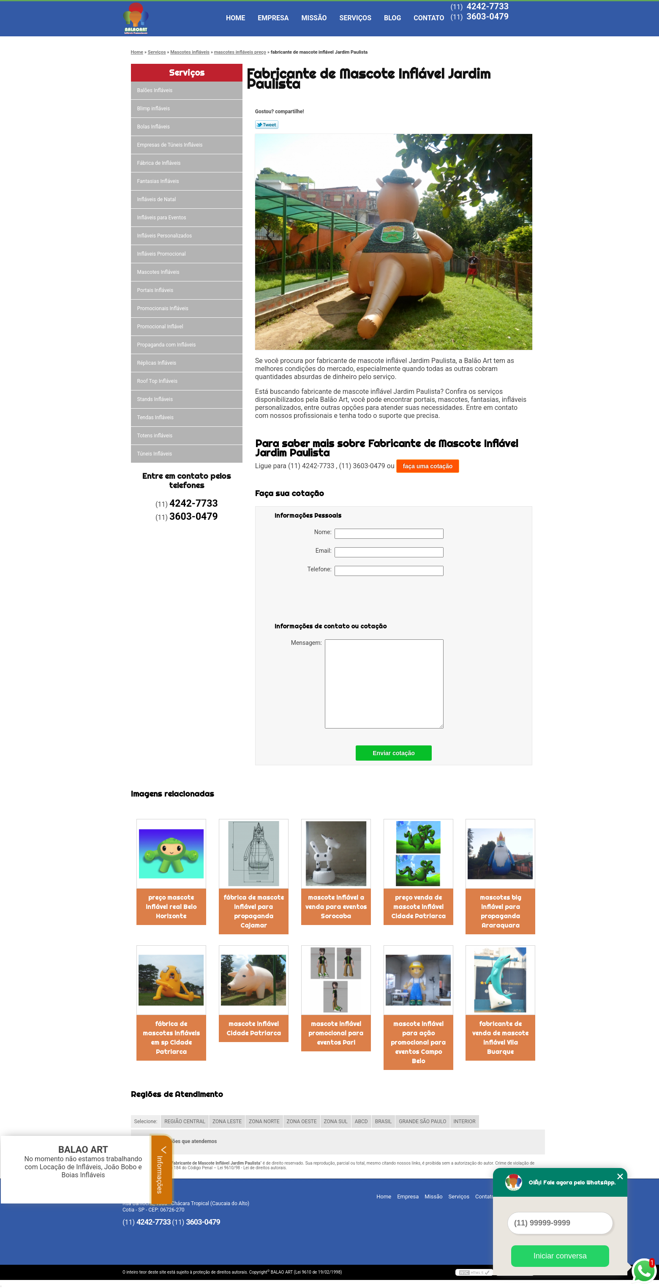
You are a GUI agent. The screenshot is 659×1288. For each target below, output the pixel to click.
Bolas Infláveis (154, 127)
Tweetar (266, 124)
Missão (314, 18)
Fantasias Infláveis (158, 181)
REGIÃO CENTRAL (184, 1121)
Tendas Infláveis (156, 417)
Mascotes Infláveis (159, 272)
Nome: (379, 534)
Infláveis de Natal (157, 199)
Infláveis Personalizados (165, 236)
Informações (162, 1170)
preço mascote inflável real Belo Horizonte (171, 907)
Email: (380, 552)
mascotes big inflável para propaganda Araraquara (500, 911)
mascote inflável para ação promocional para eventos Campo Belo (418, 1042)
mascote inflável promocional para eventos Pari (335, 1033)
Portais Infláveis (156, 290)
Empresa (273, 18)
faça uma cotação (428, 466)
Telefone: (376, 571)
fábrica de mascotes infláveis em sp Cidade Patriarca (171, 1038)
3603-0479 (487, 16)
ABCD (361, 1121)
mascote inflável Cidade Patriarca (253, 1028)
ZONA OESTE (302, 1121)
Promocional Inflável (161, 327)
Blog (392, 18)
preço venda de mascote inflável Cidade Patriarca (418, 907)
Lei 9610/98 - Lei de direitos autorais (252, 1167)
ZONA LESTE (227, 1121)
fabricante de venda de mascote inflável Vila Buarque (500, 1038)
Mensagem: (367, 684)
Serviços (355, 18)
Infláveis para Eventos (162, 218)
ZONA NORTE (264, 1121)
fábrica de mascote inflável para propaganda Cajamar (253, 911)
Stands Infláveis (155, 399)
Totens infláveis (155, 436)
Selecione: (146, 1121)
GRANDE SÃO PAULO (422, 1121)
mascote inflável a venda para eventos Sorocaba (336, 907)
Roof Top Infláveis (158, 381)
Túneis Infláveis (155, 454)
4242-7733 (487, 6)
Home (235, 18)
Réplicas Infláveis (157, 363)
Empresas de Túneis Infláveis (170, 145)
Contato (429, 18)
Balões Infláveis (155, 90)
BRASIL (383, 1121)
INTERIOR (465, 1121)
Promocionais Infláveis (163, 308)
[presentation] (328, 600)
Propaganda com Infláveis (167, 345)
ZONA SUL (336, 1121)
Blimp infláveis (154, 109)
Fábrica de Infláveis (159, 163)
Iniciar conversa (560, 1256)
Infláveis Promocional (162, 254)
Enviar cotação (394, 753)
